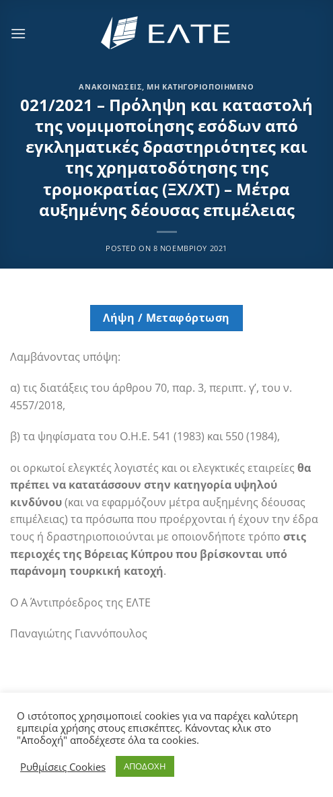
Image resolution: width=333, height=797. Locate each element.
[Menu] (18, 33)
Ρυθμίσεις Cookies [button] (63, 767)
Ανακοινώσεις (110, 86)
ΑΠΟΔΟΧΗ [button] (145, 766)
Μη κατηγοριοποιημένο (200, 86)
